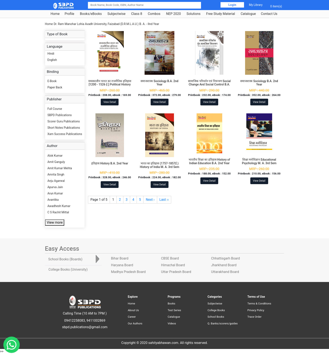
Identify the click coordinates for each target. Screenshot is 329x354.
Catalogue (248, 14)
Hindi (50, 53)
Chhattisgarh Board (225, 258)
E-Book (52, 81)
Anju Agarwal (56, 180)
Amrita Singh (55, 174)
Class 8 (136, 14)
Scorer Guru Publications (63, 121)
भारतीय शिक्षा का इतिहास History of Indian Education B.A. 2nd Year (209, 161)
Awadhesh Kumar (58, 206)
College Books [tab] (67, 269)
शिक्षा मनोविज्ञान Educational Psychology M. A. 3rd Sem (259, 161)
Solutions (194, 14)
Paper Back (54, 87)
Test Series (174, 310)
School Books (216, 316)
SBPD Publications (59, 115)
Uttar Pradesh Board (176, 272)
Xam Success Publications (64, 134)
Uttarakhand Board (225, 272)
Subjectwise (116, 14)
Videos (172, 323)
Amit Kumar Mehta (59, 168)
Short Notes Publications (63, 127)
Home (55, 14)
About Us (133, 310)
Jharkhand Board (223, 265)
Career (132, 316)
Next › (150, 200)
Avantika (53, 199)
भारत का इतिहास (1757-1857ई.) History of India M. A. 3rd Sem (159, 165)
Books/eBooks (91, 14)
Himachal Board (173, 265)
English (52, 60)
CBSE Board (170, 258)
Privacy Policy (255, 310)
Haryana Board (122, 265)
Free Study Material (220, 14)
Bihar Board (119, 258)
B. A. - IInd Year (149, 24)
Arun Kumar (55, 193)
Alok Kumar (55, 155)
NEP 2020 (173, 14)
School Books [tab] (65, 259)
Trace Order (254, 316)
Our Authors (135, 323)
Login (232, 5)
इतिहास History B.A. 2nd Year (109, 163)
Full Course (54, 108)
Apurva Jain (55, 187)
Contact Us (269, 14)
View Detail (109, 102)
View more (55, 222)
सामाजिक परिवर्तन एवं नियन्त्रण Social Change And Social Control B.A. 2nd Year (209, 84)
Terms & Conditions (259, 303)
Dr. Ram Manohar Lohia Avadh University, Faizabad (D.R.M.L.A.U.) (96, 24)
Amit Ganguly (56, 162)
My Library (255, 5)
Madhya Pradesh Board (128, 272)
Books (171, 303)
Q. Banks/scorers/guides (223, 323)
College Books (216, 310)
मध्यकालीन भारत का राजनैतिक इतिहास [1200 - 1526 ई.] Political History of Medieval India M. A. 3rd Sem (109, 84)
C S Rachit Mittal (58, 212)
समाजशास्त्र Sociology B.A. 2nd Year (159, 82)
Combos (154, 14)
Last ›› (164, 200)
